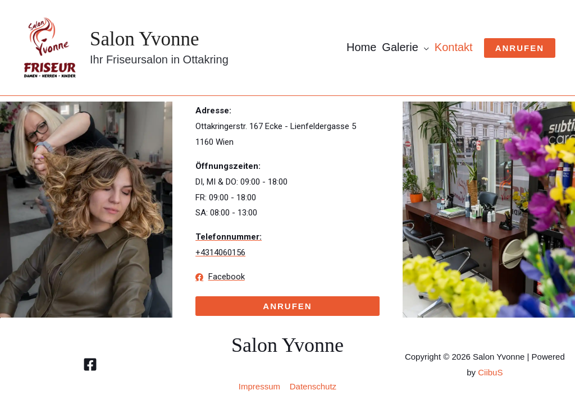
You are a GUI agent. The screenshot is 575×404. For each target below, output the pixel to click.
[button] (287, 306)
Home (361, 47)
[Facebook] (90, 364)
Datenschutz (313, 386)
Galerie (400, 47)
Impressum (259, 386)
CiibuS (490, 372)
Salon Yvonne (144, 39)
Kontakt (454, 47)
